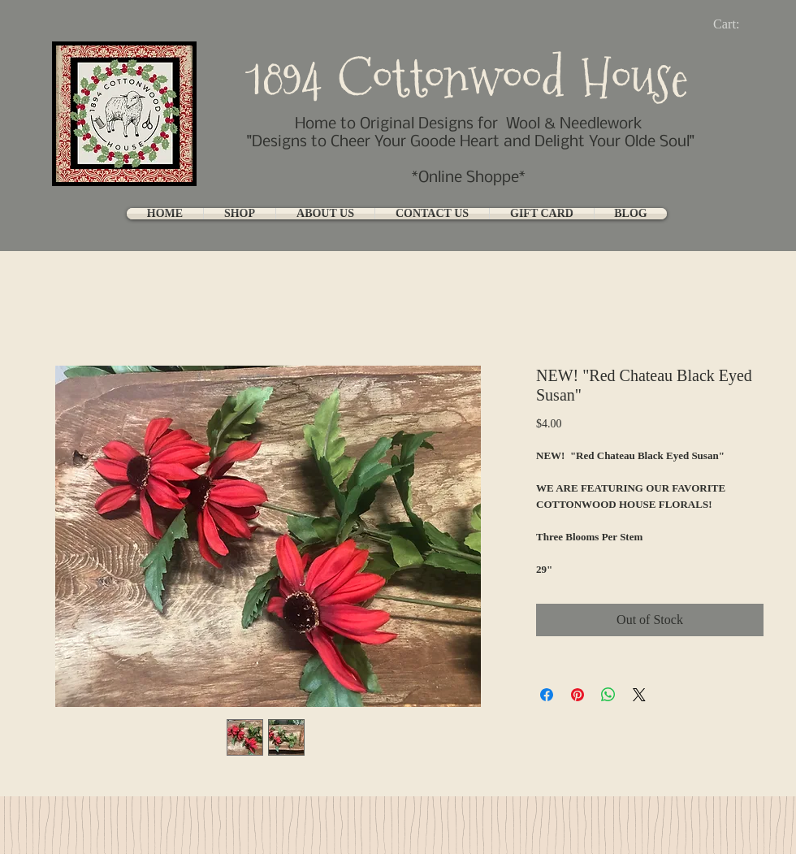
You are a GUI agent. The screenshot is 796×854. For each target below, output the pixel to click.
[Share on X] (639, 694)
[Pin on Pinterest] (577, 694)
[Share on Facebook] (546, 694)
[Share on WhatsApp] (608, 694)
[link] (739, 24)
